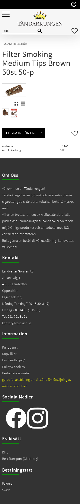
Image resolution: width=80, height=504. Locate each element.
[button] (6, 14)
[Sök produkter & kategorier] (19, 31)
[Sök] (40, 31)
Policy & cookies (13, 367)
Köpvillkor (9, 354)
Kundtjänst (9, 347)
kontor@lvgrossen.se (16, 323)
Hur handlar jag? (13, 360)
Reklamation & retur (16, 373)
